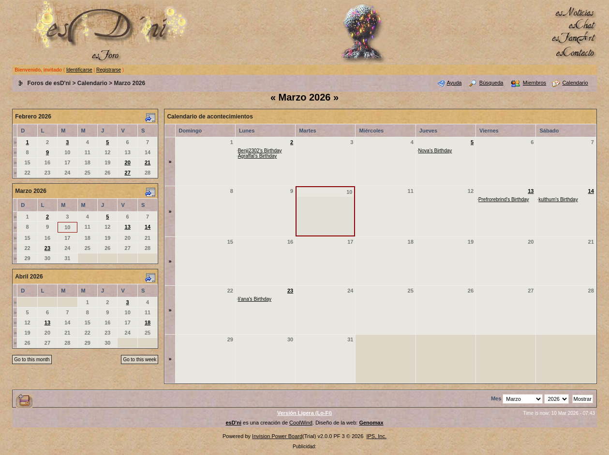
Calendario (92, 83)
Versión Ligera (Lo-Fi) (304, 413)
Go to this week (139, 359)
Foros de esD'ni (49, 83)
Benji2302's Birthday (260, 150)
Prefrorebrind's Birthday (503, 199)
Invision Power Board (277, 436)
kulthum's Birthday (558, 199)
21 (147, 162)
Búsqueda (491, 83)
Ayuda (453, 83)
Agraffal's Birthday (257, 156)
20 (128, 162)
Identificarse (79, 70)
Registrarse (108, 70)
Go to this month (31, 359)
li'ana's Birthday (254, 299)
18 (147, 322)
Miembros (534, 83)
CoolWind (300, 423)
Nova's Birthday (435, 150)
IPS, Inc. (376, 436)
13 (128, 227)
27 (128, 173)
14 (147, 227)
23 (47, 248)
